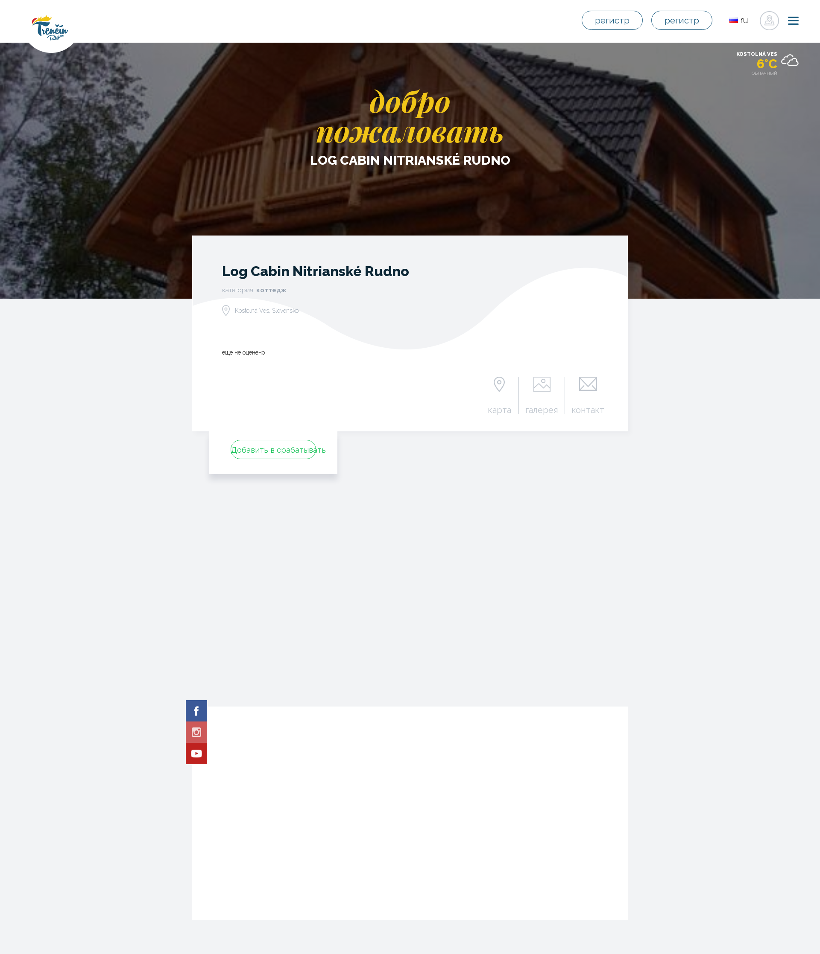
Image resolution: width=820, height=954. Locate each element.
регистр (612, 20)
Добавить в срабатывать (273, 449)
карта (499, 409)
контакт (587, 409)
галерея (541, 409)
